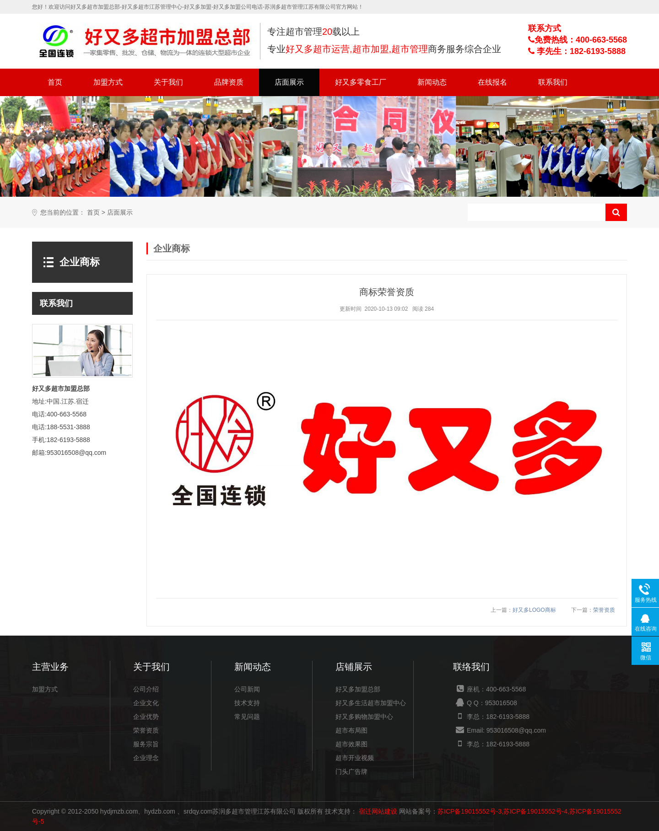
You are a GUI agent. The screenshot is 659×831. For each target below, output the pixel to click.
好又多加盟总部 (357, 689)
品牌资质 (228, 82)
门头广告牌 (351, 771)
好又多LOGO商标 (534, 610)
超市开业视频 (354, 757)
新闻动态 (432, 82)
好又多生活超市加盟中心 (370, 703)
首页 (55, 82)
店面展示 (289, 82)
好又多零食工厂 (360, 82)
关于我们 (168, 82)
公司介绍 (146, 689)
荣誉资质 (604, 610)
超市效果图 (351, 744)
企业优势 (146, 716)
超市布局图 (351, 730)
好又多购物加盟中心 (364, 716)
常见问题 (247, 716)
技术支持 (247, 703)
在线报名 (492, 82)
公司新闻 (247, 689)
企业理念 (146, 757)
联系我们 (552, 82)
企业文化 (146, 703)
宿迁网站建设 (378, 811)
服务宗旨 (146, 744)
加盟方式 (108, 82)
